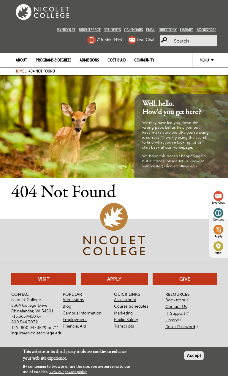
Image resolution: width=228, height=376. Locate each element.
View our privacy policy (68, 372)
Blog (67, 306)
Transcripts (124, 326)
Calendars (133, 29)
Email (150, 29)
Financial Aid (74, 326)
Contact (218, 219)
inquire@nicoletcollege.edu (36, 333)
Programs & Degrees (53, 60)
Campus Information (82, 313)
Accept (194, 355)
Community (144, 60)
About (21, 60)
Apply (218, 236)
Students (112, 29)
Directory (168, 29)
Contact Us (176, 306)
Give (184, 279)
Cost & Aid (116, 60)
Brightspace (90, 29)
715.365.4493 (109, 39)
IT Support (177, 313)
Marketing (123, 313)
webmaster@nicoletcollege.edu (169, 166)
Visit (218, 253)
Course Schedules (131, 306)
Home (19, 71)
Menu (204, 60)
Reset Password (182, 326)
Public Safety (126, 319)
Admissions (89, 60)
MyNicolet (66, 29)
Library (186, 29)
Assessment (125, 299)
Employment (75, 319)
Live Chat (146, 39)
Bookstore (206, 29)
